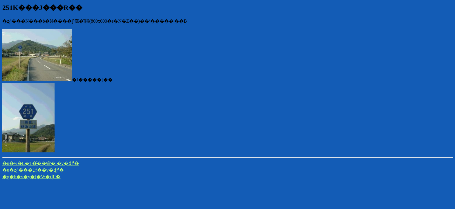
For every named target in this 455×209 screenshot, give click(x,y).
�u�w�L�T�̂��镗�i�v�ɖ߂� (40, 163)
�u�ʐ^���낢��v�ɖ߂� (33, 169)
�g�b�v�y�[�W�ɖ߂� (31, 176)
